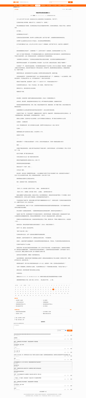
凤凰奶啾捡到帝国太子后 (21, 304)
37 (63, 287)
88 (25, 293)
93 (38, 293)
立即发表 (69, 330)
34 (55, 287)
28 (40, 287)
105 (15, 295)
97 (48, 293)
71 (38, 291)
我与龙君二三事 (21, 319)
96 (45, 293)
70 (35, 291)
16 (66, 285)
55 (53, 289)
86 (20, 293)
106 (18, 295)
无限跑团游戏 (45, 302)
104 (67, 293)
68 (30, 291)
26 (35, 287)
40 (15, 289)
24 (30, 287)
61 (68, 289)
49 (38, 289)
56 (55, 289)
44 (25, 289)
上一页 (21, 285)
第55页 (25, 285)
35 (58, 287)
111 (33, 295)
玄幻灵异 (69, 9)
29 (43, 287)
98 (50, 293)
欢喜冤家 (48, 15)
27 (38, 287)
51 (43, 289)
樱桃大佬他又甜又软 (47, 313)
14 (61, 285)
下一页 (29, 285)
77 (53, 291)
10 (51, 285)
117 (50, 295)
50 (40, 289)
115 (44, 295)
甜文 (53, 15)
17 (69, 285)
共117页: (16, 285)
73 (43, 291)
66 (25, 291)
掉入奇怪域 (45, 306)
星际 (51, 15)
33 (53, 287)
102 (61, 293)
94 (40, 293)
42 (20, 289)
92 (35, 293)
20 (20, 287)
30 (45, 287)
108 (24, 295)
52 (45, 289)
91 (33, 293)
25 (33, 287)
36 (60, 287)
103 (64, 293)
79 (58, 291)
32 (50, 287)
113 (38, 295)
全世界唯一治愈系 (19, 300)
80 (60, 291)
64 (20, 291)
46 (30, 289)
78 (55, 291)
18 (15, 287)
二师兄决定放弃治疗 (20, 302)
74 (45, 291)
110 (30, 295)
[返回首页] (43, 321)
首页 (67, 9)
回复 (71, 335)
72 (40, 291)
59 (63, 289)
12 (56, 285)
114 (41, 295)
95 (43, 293)
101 (59, 293)
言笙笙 (34, 15)
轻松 (54, 15)
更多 (71, 309)
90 (30, 293)
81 (63, 291)
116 (47, 295)
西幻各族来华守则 (19, 306)
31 (48, 287)
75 (48, 291)
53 (48, 289)
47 (33, 289)
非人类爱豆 (45, 300)
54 (50, 289)
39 (68, 287)
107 (21, 295)
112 (35, 295)
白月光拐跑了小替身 (47, 311)
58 (60, 289)
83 (68, 291)
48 (35, 289)
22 (25, 287)
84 (15, 293)
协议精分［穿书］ (19, 313)
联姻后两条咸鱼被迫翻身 (21, 311)
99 (53, 293)
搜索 (70, 2)
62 (15, 291)
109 (27, 295)
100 (56, 293)
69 (33, 291)
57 (58, 289)
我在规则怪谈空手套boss (47, 304)
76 (50, 291)
